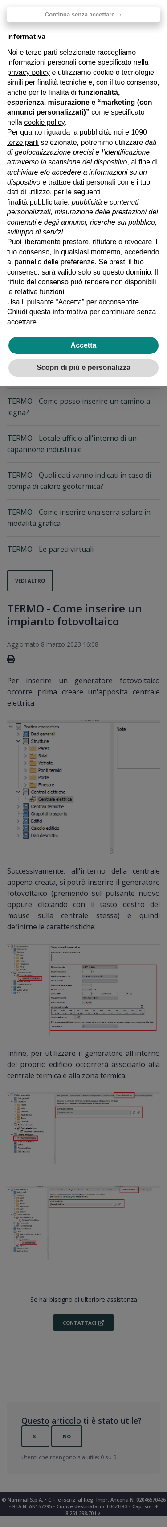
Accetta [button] (84, 345)
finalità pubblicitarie (37, 202)
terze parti (23, 142)
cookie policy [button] (44, 122)
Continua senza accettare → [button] (83, 14)
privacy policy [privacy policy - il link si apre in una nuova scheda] (28, 72)
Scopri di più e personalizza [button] (83, 367)
